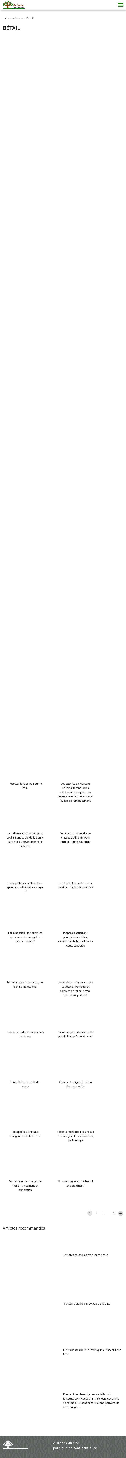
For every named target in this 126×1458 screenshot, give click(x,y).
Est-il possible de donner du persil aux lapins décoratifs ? (75, 885)
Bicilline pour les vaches (20, 182)
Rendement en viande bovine (23, 119)
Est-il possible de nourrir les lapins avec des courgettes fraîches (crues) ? (25, 937)
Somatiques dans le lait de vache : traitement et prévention (25, 1185)
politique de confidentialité (75, 1448)
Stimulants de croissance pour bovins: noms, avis (25, 984)
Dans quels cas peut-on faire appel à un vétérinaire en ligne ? (25, 887)
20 (114, 1213)
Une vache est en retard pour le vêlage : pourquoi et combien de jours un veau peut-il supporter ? (75, 988)
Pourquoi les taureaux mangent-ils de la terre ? (25, 1134)
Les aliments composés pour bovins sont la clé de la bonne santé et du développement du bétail (25, 839)
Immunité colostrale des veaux (25, 1084)
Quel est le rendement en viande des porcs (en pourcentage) (45, 245)
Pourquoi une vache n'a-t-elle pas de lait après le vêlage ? (75, 1034)
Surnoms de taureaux (17, 308)
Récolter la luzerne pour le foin (25, 786)
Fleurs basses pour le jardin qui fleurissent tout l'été (92, 1352)
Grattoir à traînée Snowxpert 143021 (86, 1303)
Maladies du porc (15, 435)
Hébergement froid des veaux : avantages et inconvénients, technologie (75, 1136)
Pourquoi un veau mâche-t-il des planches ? (75, 1183)
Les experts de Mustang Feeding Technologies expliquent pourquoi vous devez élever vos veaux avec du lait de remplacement (75, 792)
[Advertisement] (63, 59)
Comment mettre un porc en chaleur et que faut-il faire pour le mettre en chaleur (60, 561)
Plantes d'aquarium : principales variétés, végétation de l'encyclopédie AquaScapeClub (75, 939)
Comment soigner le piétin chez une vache (75, 1084)
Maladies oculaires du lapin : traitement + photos (37, 371)
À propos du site (66, 1443)
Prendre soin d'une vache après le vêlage (25, 1034)
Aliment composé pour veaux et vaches (30, 498)
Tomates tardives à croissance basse (85, 1255)
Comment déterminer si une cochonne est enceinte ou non (43, 688)
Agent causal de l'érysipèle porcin (26, 624)
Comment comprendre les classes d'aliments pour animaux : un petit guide (76, 837)
